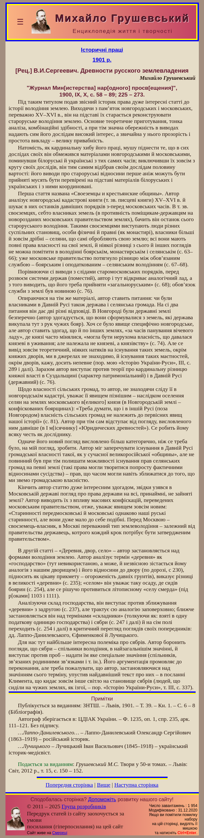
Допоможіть (102, 799)
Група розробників (84, 806)
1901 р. (102, 59)
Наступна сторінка (136, 785)
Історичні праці (102, 49)
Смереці (59, 833)
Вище (104, 785)
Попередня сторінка (69, 785)
